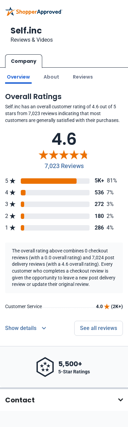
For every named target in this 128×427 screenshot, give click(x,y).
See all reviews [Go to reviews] (98, 328)
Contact (20, 399)
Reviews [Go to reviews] (83, 76)
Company (23, 61)
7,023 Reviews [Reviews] (64, 165)
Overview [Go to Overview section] (18, 76)
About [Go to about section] (51, 76)
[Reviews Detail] (25, 327)
